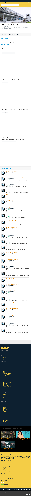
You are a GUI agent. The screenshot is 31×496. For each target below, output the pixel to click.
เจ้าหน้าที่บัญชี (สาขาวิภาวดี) (9, 188)
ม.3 (3, 398)
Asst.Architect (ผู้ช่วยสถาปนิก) (10, 290)
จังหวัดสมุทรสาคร (5, 112)
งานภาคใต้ (4, 421)
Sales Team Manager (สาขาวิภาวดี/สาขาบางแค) (13, 315)
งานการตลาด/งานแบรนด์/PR (7, 373)
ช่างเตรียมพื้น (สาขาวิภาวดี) (9, 296)
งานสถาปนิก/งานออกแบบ (7, 386)
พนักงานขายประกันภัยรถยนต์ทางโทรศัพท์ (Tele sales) (13, 245)
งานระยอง (4, 413)
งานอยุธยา (4, 412)
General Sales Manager (9, 183)
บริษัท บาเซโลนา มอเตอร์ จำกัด (10, 25)
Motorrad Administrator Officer (10, 322)
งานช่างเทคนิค (5, 384)
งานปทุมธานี (4, 411)
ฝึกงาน (4, 368)
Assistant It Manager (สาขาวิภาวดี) (11, 220)
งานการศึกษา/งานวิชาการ (7, 375)
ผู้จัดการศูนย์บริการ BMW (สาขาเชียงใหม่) (11, 227)
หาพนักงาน (4, 358)
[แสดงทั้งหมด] (3, 391)
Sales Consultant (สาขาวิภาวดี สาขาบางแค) (12, 234)
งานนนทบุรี (4, 410)
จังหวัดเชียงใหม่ (5, 82)
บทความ (4, 354)
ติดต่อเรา (4, 468)
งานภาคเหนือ (5, 418)
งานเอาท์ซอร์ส (5, 367)
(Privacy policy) (5, 492)
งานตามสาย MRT (22, 6)
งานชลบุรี (4, 407)
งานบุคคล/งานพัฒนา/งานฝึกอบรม (8, 388)
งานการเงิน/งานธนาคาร (6, 379)
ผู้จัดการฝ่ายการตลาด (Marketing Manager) (12, 271)
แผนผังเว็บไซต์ (5, 469)
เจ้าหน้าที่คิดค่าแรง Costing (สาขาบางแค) (11, 213)
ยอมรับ (28, 494)
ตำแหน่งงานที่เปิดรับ (17, 34)
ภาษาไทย (25, 0)
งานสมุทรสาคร (5, 416)
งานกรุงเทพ (6, 6)
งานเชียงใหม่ (5, 408)
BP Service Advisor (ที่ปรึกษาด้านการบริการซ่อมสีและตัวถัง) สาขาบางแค (16, 177)
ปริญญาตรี (4, 394)
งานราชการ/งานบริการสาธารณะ (7, 382)
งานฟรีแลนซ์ (4, 365)
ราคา (12, 0)
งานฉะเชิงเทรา (5, 409)
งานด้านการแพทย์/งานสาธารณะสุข (8, 389)
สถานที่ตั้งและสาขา (10, 34)
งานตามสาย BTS (15, 6)
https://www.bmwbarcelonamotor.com (10, 31)
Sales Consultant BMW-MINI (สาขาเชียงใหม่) (12, 284)
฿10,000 (8, 248)
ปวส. (3, 395)
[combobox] (5, 5)
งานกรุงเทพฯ (5, 406)
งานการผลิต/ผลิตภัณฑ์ (6, 374)
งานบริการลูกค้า (5, 381)
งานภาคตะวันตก (5, 420)
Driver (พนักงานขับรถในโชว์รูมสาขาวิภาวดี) (12, 302)
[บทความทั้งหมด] (25, 428)
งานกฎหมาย (4, 371)
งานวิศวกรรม (5, 383)
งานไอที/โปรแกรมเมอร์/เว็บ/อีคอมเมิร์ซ (8, 385)
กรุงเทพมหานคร (5, 141)
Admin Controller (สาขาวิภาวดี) (10, 240)
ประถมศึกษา (4, 399)
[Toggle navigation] (29, 3)
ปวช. (3, 396)
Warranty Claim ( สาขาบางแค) (10, 278)
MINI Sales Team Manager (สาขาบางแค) (11, 328)
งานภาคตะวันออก (5, 419)
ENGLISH (29, 0)
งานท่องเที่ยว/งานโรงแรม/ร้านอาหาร (8, 387)
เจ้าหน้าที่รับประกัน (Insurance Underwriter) (12, 252)
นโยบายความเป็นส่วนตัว (6, 471)
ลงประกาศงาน (9, 0)
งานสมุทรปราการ (5, 414)
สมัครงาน (4, 0)
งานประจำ (4, 362)
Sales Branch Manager (9, 265)
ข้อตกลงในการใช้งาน (6, 470)
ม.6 (3, 397)
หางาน (1, 0)
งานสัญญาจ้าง (5, 366)
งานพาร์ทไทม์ (5, 363)
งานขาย (27, 6)
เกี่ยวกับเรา (4, 467)
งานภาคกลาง (5, 417)
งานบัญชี (10, 6)
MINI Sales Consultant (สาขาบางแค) (11, 194)
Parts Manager (8, 207)
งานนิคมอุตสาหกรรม (6, 403)
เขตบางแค (14, 141)
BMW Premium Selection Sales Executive (12, 171)
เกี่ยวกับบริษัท (4, 34)
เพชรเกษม (10, 141)
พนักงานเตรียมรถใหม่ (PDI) (9, 200)
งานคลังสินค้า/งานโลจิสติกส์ (7, 376)
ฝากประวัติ (5, 347)
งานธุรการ (4, 380)
